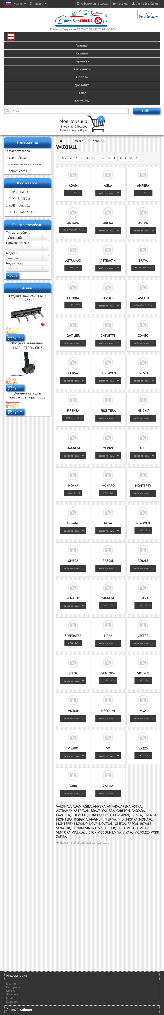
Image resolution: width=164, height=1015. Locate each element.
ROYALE (143, 561)
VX (108, 748)
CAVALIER (73, 336)
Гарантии (11, 983)
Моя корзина (73, 121)
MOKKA (73, 486)
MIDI (143, 448)
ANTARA (73, 223)
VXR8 (73, 786)
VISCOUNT (108, 711)
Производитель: (17, 243)
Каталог (78, 141)
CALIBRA (73, 298)
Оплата (10, 990)
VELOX (73, 673)
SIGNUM (108, 598)
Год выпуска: (15, 263)
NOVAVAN (143, 523)
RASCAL (108, 561)
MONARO (108, 486)
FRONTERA (108, 411)
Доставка (12, 994)
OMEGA (73, 561)
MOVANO (73, 523)
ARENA (108, 223)
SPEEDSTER (73, 636)
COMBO (143, 336)
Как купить (13, 987)
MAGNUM (73, 448)
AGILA (108, 186)
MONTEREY (143, 486)
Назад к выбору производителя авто (82, 842)
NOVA (108, 523)
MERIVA (108, 448)
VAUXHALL (99, 141)
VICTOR (73, 711)
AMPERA (143, 186)
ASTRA (143, 223)
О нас (9, 998)
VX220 (143, 748)
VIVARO (73, 748)
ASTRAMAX (73, 261)
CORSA (73, 373)
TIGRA (108, 636)
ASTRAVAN (108, 261)
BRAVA (143, 261)
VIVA (143, 711)
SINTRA (143, 598)
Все (64, 158)
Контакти (12, 1001)
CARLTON (108, 298)
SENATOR (73, 598)
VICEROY (143, 673)
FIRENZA (73, 411)
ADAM (73, 186)
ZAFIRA (108, 786)
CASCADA (143, 298)
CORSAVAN (108, 373)
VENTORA (108, 673)
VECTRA (143, 636)
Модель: (12, 253)
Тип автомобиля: (18, 232)
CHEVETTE (108, 336)
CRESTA (143, 373)
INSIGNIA (143, 411)
